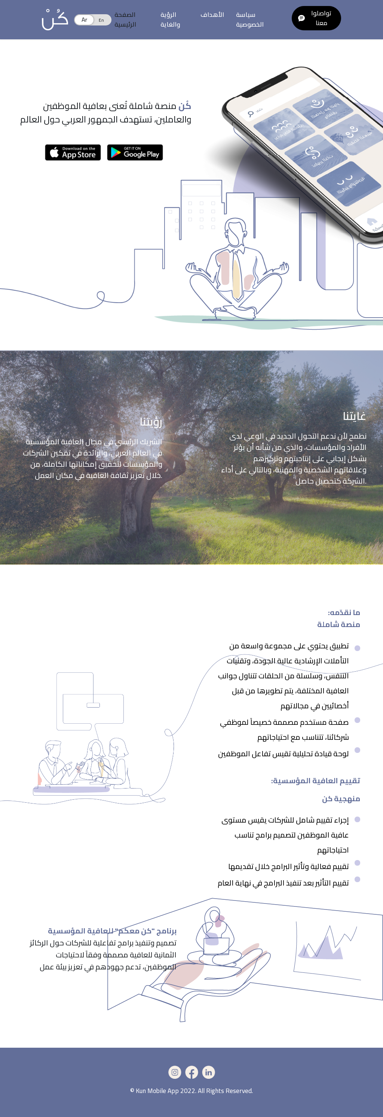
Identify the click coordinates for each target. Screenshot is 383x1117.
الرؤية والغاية (170, 19)
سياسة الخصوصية (250, 19)
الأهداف (212, 15)
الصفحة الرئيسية (125, 19)
